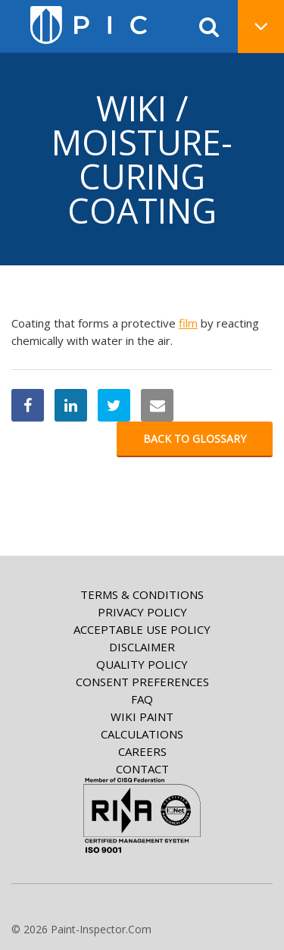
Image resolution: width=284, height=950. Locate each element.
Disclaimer (142, 646)
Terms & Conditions (142, 594)
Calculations (142, 734)
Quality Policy (142, 664)
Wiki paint (142, 716)
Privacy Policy (142, 611)
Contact (142, 768)
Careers (142, 751)
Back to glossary (194, 438)
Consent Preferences (142, 681)
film (188, 323)
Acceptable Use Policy (142, 629)
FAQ (142, 699)
